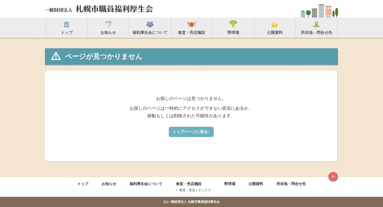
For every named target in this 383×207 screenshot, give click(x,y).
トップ (82, 184)
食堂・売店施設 (189, 184)
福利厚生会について (145, 184)
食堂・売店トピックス (195, 190)
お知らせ (109, 184)
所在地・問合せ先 (291, 184)
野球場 (229, 184)
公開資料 (255, 184)
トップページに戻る (190, 132)
